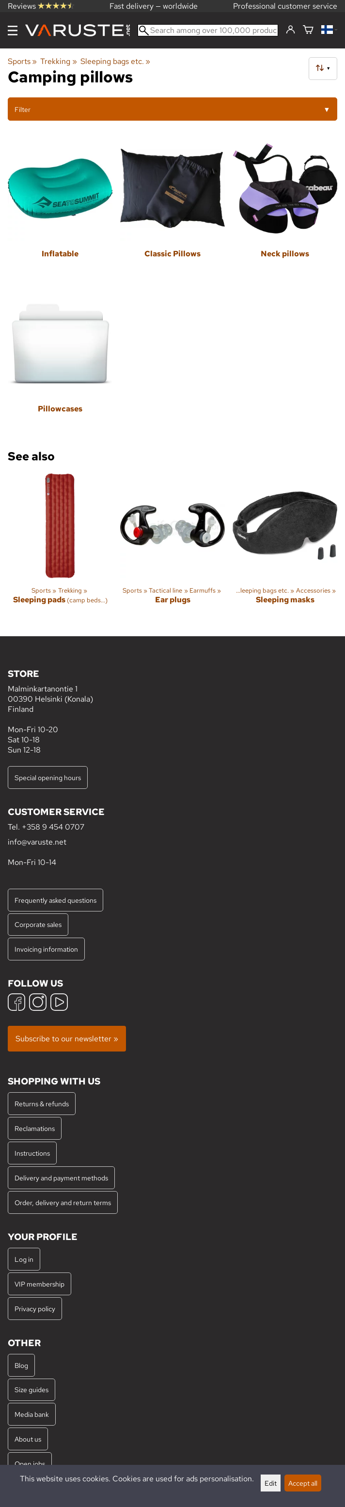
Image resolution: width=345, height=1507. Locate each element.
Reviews (41, 6)
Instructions (32, 1153)
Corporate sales (38, 924)
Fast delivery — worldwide (154, 6)
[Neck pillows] (285, 209)
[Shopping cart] (308, 30)
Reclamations (35, 1128)
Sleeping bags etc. (115, 61)
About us (28, 1439)
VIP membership (39, 1283)
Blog (21, 1365)
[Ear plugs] (172, 547)
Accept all (302, 1483)
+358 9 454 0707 (53, 827)
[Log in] (290, 30)
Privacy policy (35, 1308)
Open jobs (30, 1463)
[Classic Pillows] (172, 209)
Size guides (31, 1389)
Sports (22, 61)
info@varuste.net (37, 842)
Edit (271, 1483)
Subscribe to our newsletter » (67, 1039)
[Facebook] (16, 1003)
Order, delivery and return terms (63, 1202)
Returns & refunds (42, 1103)
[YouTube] (59, 1003)
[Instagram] (38, 1003)
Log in (24, 1259)
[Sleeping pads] (60, 547)
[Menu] (12, 30)
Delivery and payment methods (61, 1177)
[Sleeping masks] (285, 547)
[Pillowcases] (60, 365)
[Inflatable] (60, 209)
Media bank (32, 1414)
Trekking (58, 61)
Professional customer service (285, 6)
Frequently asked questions (55, 900)
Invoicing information (46, 949)
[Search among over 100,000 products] (208, 30)
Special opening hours (48, 777)
